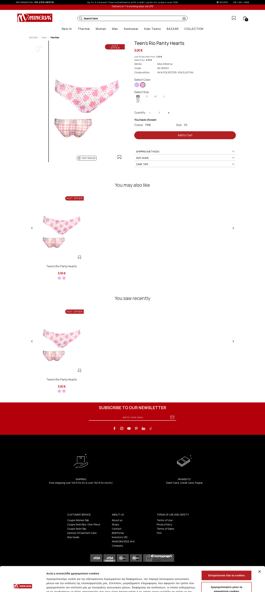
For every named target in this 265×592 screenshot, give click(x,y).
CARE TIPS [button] (185, 164)
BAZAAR (33, 37)
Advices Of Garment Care (82, 533)
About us (117, 520)
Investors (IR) (120, 537)
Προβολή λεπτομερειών (210, 585)
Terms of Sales (165, 528)
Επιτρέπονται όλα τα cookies (226, 550)
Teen (44, 37)
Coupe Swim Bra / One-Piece (83, 524)
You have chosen (145, 120)
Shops (115, 524)
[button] (80, 18)
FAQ (159, 533)
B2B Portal (118, 533)
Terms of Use (165, 520)
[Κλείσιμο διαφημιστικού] (259, 546)
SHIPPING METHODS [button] (185, 151)
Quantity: (140, 112)
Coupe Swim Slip (76, 528)
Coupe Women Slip (78, 520)
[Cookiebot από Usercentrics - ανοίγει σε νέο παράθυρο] (22, 585)
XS (138, 98)
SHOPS (223, 2)
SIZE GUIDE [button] (185, 158)
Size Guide (73, 537)
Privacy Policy (164, 524)
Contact (117, 528)
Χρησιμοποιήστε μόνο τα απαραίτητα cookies (226, 564)
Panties (55, 37)
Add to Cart (185, 135)
